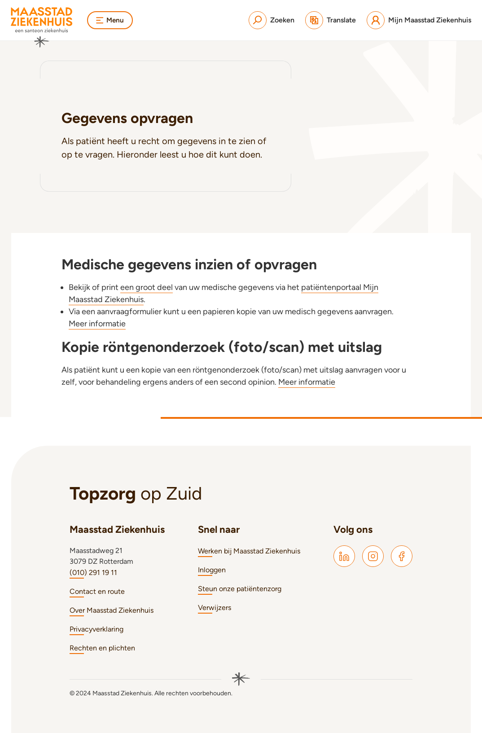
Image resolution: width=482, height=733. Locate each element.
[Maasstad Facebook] (401, 556)
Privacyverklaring (96, 629)
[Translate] (330, 20)
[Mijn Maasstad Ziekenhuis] (419, 20)
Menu (111, 20)
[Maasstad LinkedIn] (344, 556)
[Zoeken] (271, 20)
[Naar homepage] (42, 27)
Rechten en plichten (102, 648)
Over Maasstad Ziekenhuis (111, 610)
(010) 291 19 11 (93, 572)
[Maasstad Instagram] (373, 556)
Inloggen (212, 570)
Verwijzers (214, 607)
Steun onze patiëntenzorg (239, 588)
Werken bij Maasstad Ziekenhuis (249, 551)
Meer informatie (97, 324)
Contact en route (97, 591)
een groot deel (146, 287)
